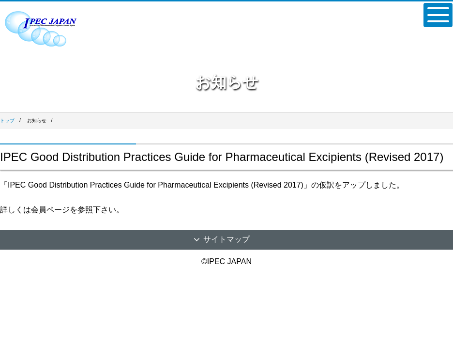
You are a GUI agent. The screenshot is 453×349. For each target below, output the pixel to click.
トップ (7, 120)
